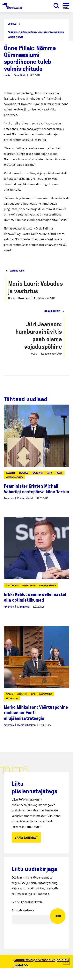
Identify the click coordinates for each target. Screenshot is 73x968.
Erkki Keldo (23, 606)
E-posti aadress (23, 910)
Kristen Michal (25, 498)
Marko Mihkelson (26, 725)
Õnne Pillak (20, 75)
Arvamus (9, 498)
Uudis (7, 75)
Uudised (12, 23)
